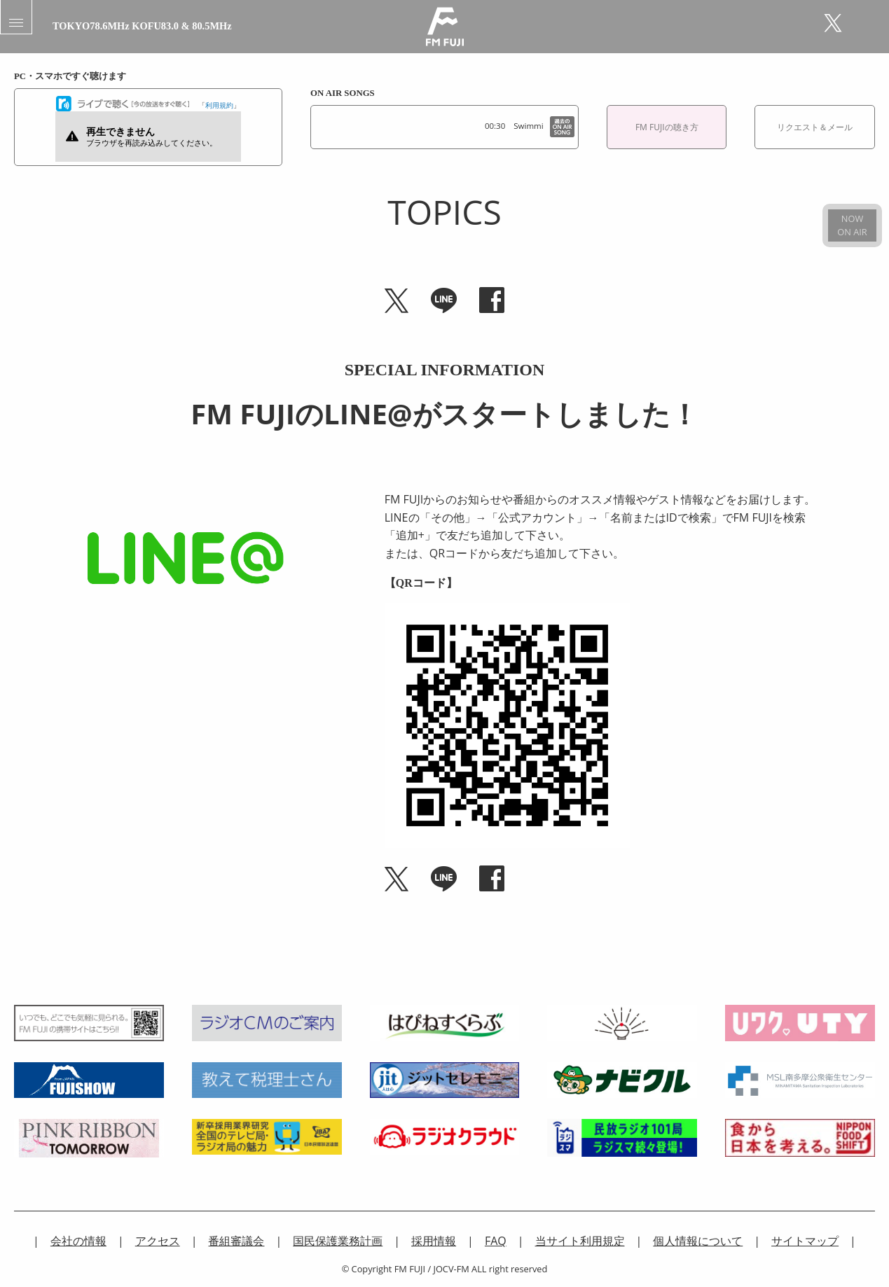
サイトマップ (805, 1240)
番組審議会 (236, 1240)
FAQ (495, 1240)
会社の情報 (78, 1240)
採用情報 (433, 1240)
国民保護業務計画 (338, 1240)
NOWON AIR (852, 225)
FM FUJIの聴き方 (666, 127)
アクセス (157, 1240)
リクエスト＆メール (815, 127)
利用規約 (219, 105)
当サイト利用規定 (580, 1240)
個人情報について (698, 1240)
